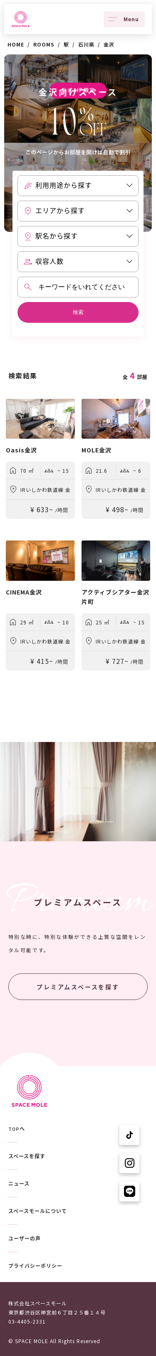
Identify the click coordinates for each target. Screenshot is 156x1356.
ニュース (19, 1184)
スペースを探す (26, 1156)
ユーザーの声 (24, 1239)
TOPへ (16, 1129)
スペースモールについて (37, 1211)
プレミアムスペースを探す (78, 987)
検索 (78, 312)
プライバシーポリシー (35, 1266)
